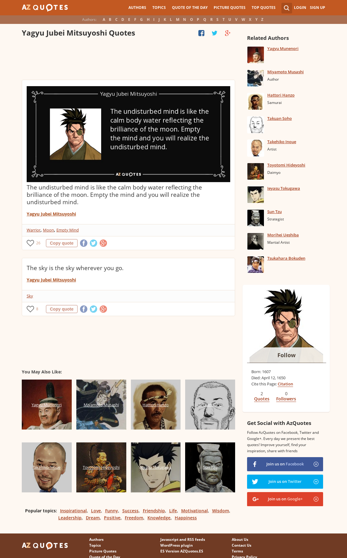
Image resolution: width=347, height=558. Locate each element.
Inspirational (73, 511)
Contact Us (241, 545)
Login (300, 7)
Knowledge (158, 518)
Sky (30, 296)
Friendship (154, 511)
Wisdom (220, 511)
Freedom (134, 518)
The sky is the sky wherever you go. (75, 268)
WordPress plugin (176, 545)
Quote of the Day (190, 7)
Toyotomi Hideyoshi (286, 165)
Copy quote (62, 243)
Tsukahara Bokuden (286, 258)
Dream (93, 518)
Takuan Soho (279, 118)
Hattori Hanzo (281, 95)
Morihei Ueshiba (283, 235)
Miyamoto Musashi (285, 72)
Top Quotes (264, 7)
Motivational (194, 511)
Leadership (70, 518)
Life (173, 511)
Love (96, 511)
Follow (286, 355)
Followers (286, 399)
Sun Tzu (274, 211)
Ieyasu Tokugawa (283, 188)
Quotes (261, 399)
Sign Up (317, 7)
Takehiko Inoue (281, 141)
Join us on (285, 464)
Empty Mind (67, 230)
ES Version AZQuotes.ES (181, 551)
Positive (112, 518)
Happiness (186, 518)
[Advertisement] (128, 59)
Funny (111, 511)
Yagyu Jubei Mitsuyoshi (51, 214)
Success (130, 511)
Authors (137, 7)
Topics (159, 7)
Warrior (33, 230)
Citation (285, 384)
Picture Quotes (230, 7)
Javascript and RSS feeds (182, 539)
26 (38, 243)
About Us (240, 539)
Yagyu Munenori (283, 48)
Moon (48, 230)
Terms (237, 551)
